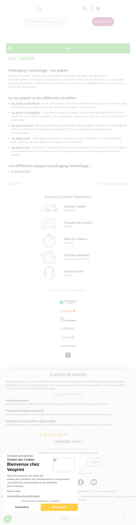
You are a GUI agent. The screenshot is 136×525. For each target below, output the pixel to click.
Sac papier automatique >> (114, 183)
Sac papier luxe (20, 147)
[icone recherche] (26, 22)
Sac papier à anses (22, 125)
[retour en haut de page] (65, 518)
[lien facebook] (81, 482)
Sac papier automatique (25, 103)
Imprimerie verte (17, 401)
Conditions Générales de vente (96, 496)
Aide (68, 48)
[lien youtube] (94, 482)
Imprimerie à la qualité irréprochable (30, 421)
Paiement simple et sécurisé (25, 411)
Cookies (118, 496)
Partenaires (81, 499)
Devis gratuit (103, 21)
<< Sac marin (13, 183)
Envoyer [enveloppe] (94, 462)
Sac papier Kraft (20, 138)
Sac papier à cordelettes (25, 112)
